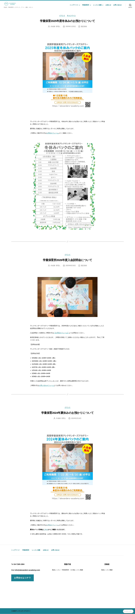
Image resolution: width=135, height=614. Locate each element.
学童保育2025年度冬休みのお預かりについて (67, 20)
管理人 (58, 26)
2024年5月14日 (76, 418)
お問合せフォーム (52, 133)
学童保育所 (85, 5)
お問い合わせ (117, 5)
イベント (62, 15)
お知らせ (108, 5)
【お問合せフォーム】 (61, 333)
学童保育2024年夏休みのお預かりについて (67, 412)
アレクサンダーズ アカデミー (23, 611)
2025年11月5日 (71, 26)
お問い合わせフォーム (46, 385)
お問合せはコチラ (22, 578)
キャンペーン (71, 15)
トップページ (74, 5)
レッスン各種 (97, 5)
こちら (46, 529)
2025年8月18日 (71, 265)
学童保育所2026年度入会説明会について (67, 260)
